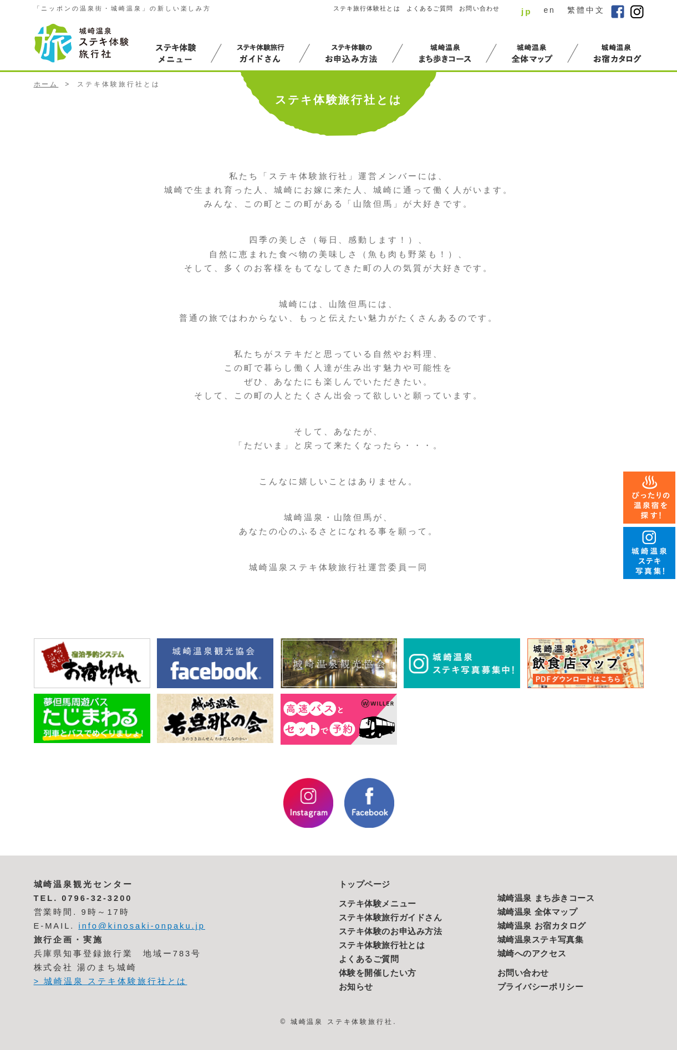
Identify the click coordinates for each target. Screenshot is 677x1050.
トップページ (365, 884)
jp (526, 11)
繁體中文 (586, 10)
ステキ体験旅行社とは (382, 945)
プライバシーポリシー (540, 986)
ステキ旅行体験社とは (366, 8)
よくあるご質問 (430, 8)
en (549, 10)
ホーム (46, 84)
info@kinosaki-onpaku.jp (141, 925)
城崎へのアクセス (532, 953)
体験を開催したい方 (377, 973)
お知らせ (356, 986)
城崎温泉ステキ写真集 (540, 939)
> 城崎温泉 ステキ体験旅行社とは (110, 981)
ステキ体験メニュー (377, 903)
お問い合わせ (479, 8)
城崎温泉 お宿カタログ (542, 925)
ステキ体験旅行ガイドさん (390, 917)
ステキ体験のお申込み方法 (390, 931)
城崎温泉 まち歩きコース (546, 898)
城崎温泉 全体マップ (537, 912)
